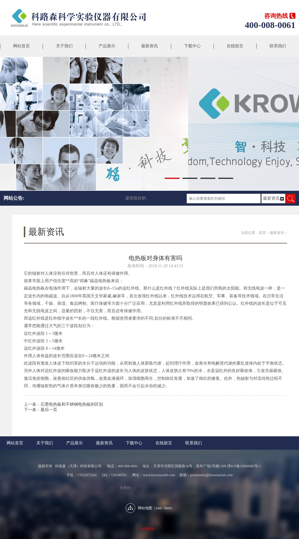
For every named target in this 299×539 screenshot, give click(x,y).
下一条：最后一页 (40, 409)
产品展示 (107, 46)
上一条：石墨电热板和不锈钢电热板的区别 (63, 404)
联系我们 (278, 46)
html (167, 508)
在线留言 (235, 46)
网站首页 (21, 46)
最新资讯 (149, 46)
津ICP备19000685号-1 (244, 466)
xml (158, 508)
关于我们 (64, 46)
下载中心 (192, 46)
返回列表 (155, 418)
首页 (262, 233)
